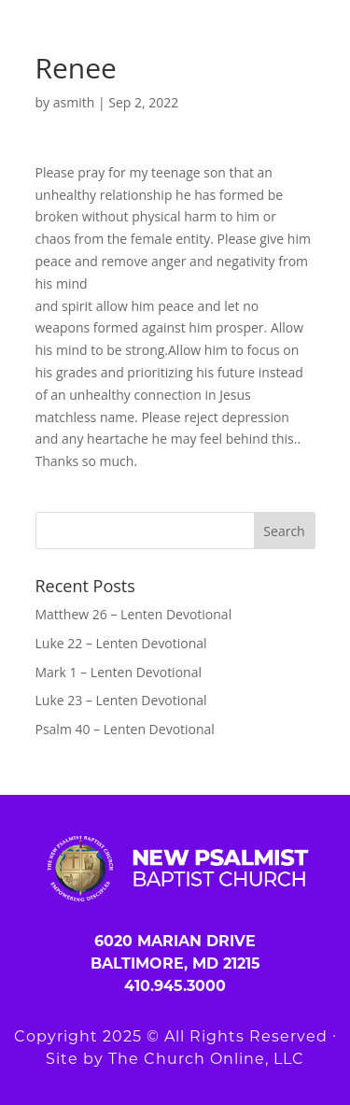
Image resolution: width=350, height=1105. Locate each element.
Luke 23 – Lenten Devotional (121, 700)
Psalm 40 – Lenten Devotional (125, 729)
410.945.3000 (175, 986)
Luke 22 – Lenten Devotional (121, 643)
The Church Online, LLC (206, 1059)
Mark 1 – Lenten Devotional (118, 672)
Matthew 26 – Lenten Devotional (133, 614)
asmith (74, 102)
